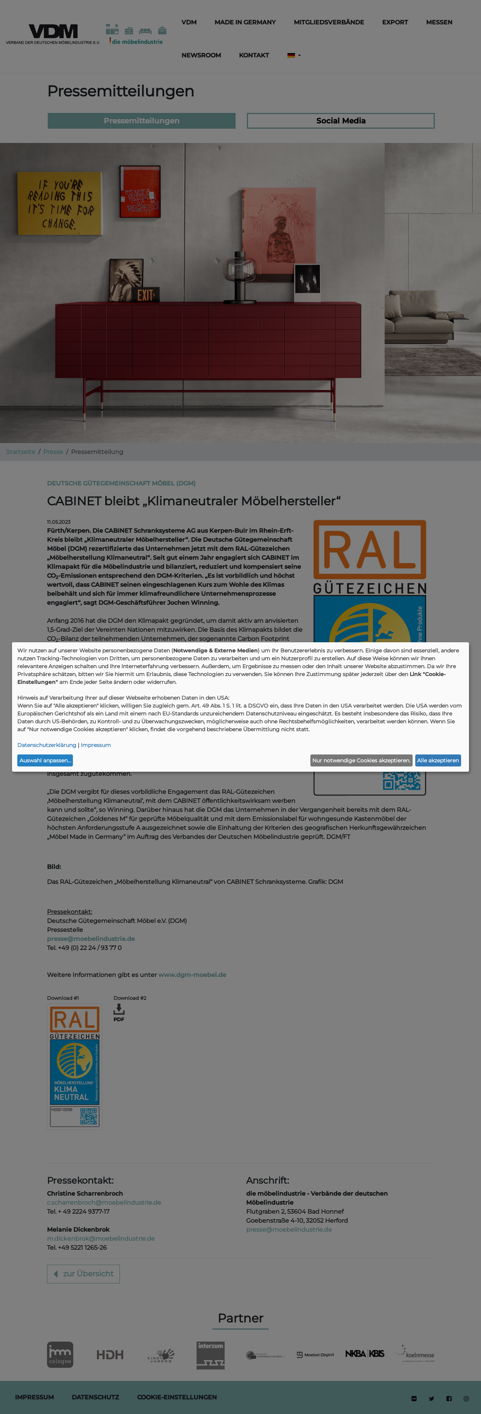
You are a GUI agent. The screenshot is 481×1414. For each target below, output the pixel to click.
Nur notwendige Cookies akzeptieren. (361, 760)
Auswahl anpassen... (45, 760)
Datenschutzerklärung (46, 745)
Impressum (96, 745)
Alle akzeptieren (438, 760)
